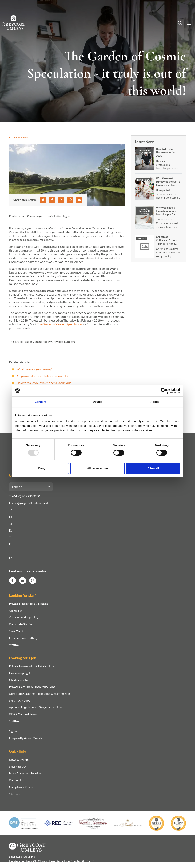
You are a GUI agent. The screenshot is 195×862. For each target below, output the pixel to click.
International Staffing (23, 638)
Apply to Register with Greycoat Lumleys (35, 707)
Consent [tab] (40, 401)
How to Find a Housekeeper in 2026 (165, 152)
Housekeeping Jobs (21, 673)
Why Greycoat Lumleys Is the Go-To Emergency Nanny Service (168, 183)
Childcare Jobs (18, 680)
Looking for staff (22, 595)
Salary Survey (17, 766)
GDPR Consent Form (23, 714)
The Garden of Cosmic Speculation (59, 324)
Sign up (13, 731)
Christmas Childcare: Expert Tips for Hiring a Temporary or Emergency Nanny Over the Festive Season (166, 247)
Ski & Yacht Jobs (19, 700)
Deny (41, 468)
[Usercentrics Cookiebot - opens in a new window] (163, 391)
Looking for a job (22, 658)
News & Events (19, 759)
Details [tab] (97, 401)
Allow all (153, 468)
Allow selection (97, 468)
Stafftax (14, 644)
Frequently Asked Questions (27, 738)
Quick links (18, 751)
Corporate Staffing (21, 624)
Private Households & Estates (28, 603)
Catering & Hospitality (23, 617)
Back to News (18, 137)
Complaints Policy (21, 787)
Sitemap (14, 794)
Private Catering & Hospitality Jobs (32, 686)
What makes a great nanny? (34, 369)
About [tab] (154, 401)
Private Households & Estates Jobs (31, 666)
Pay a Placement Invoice (25, 773)
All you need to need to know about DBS (43, 376)
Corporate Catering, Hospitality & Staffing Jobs (39, 693)
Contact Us (16, 780)
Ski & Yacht (16, 631)
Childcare (15, 610)
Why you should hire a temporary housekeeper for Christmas (166, 212)
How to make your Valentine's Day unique (44, 382)
